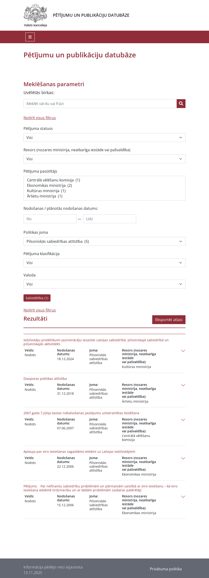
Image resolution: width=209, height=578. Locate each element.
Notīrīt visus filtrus (40, 117)
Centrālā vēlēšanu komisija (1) (104, 180)
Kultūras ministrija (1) (104, 191)
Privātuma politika (166, 568)
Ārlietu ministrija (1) (104, 196)
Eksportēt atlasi (168, 319)
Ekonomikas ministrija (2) (104, 185)
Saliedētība (37, 298)
